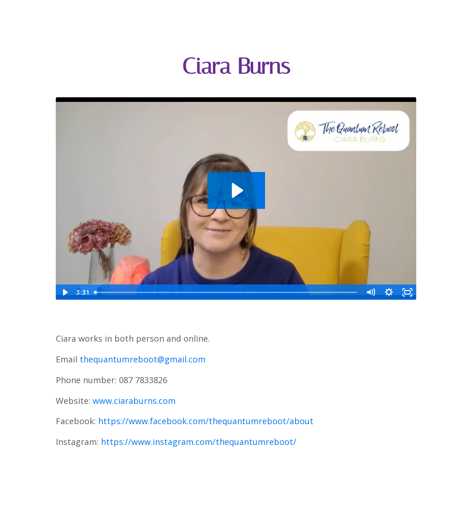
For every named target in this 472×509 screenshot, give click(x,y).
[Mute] (370, 292)
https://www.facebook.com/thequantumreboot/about (205, 420)
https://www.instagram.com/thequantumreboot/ (198, 441)
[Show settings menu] (389, 292)
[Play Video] (64, 292)
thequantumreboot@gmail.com (143, 359)
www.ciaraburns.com (134, 400)
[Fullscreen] (407, 292)
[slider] (226, 292)
